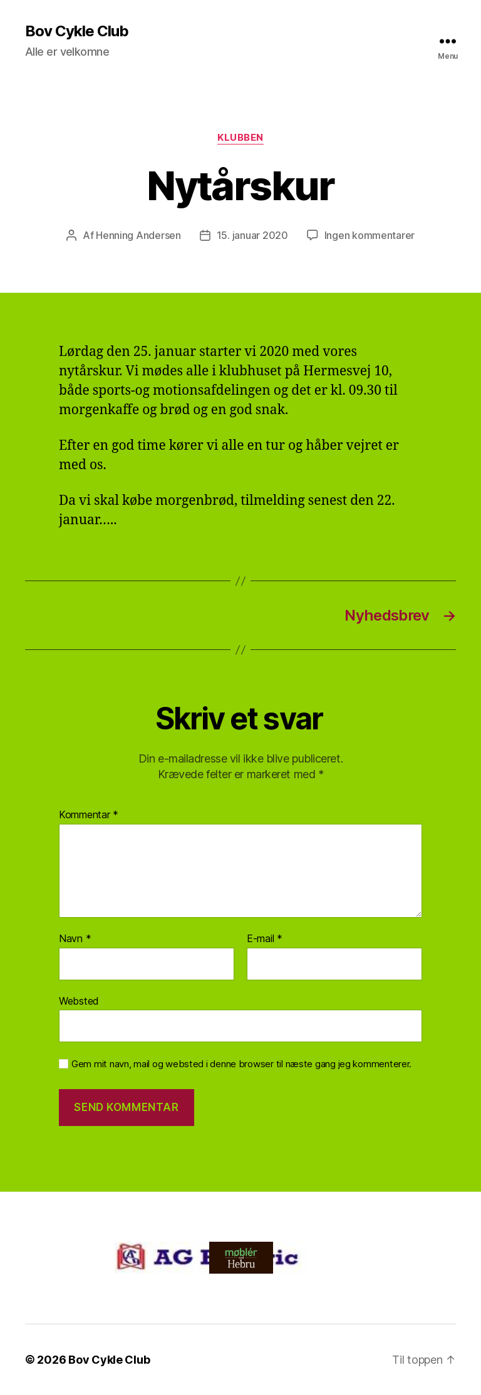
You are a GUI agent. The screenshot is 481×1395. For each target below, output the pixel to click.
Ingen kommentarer (369, 235)
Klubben (240, 137)
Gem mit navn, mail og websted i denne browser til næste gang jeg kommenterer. (241, 1064)
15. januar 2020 (252, 235)
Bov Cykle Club (76, 31)
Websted (79, 1001)
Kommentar (88, 815)
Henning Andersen (138, 235)
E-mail (264, 939)
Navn (75, 939)
